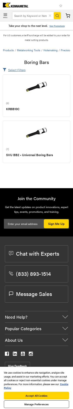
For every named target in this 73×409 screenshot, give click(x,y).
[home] (14, 6)
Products (8, 50)
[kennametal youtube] (23, 354)
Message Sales (30, 294)
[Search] (57, 15)
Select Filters (17, 70)
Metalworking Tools (28, 50)
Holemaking (50, 50)
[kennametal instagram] (31, 354)
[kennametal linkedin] (15, 354)
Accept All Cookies (36, 395)
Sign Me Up (56, 223)
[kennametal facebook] (7, 354)
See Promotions (57, 25)
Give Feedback (17, 366)
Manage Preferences (36, 404)
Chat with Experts (34, 253)
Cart (68, 15)
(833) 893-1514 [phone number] (30, 273)
